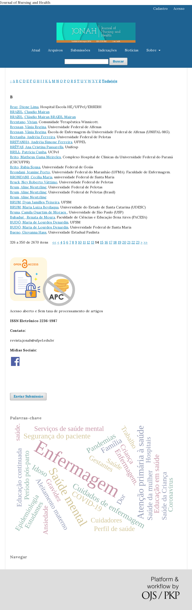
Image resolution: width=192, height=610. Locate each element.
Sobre (152, 50)
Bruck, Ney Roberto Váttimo (33, 182)
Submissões (80, 50)
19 (119, 242)
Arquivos (55, 50)
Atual (36, 50)
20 (124, 242)
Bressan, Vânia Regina (28, 127)
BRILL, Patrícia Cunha (28, 152)
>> (146, 242)
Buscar (118, 61)
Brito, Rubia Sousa (25, 167)
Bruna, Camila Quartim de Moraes (38, 212)
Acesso (179, 9)
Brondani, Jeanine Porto (30, 172)
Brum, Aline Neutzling (28, 187)
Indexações (107, 50)
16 (106, 242)
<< (54, 242)
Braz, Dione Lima (24, 107)
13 (92, 242)
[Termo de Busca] (86, 61)
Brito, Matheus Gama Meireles (35, 157)
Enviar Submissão (28, 396)
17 (110, 242)
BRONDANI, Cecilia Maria (31, 177)
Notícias (131, 50)
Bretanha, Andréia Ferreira (32, 137)
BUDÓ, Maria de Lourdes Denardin (39, 222)
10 (80, 242)
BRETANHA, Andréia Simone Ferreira (41, 142)
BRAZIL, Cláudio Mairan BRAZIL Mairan (43, 117)
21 (128, 242)
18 (115, 242)
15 (102, 242)
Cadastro (160, 9)
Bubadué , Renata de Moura (32, 217)
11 (84, 242)
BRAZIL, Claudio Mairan (30, 112)
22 (133, 242)
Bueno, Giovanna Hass (28, 232)
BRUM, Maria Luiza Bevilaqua (34, 207)
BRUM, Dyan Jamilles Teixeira (34, 202)
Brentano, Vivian (23, 122)
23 (138, 242)
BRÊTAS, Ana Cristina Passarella (36, 147)
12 (88, 242)
